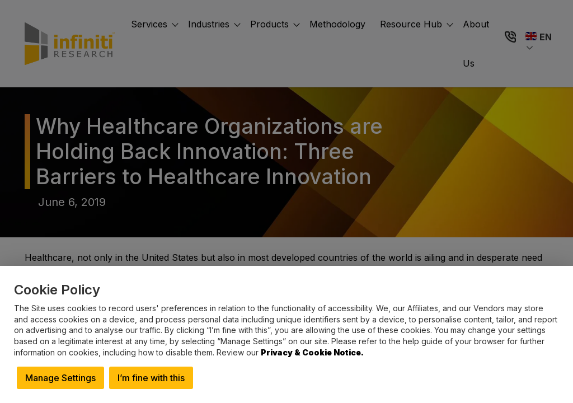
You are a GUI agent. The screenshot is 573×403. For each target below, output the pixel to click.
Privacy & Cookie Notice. (312, 352)
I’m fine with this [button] (151, 377)
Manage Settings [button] (60, 377)
